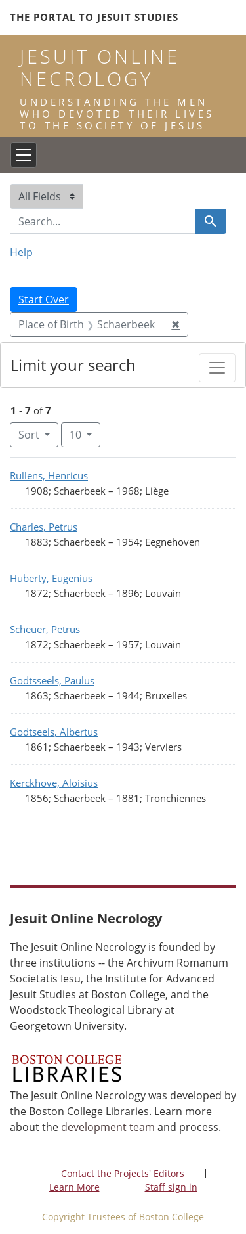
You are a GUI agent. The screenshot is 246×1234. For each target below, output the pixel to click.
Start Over (43, 299)
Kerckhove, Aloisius (54, 782)
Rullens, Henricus (49, 475)
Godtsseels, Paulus (52, 680)
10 (85, 434)
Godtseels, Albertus (54, 731)
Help (21, 252)
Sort (30, 435)
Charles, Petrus (43, 526)
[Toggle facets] (217, 367)
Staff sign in (171, 1187)
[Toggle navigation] (23, 155)
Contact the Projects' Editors (122, 1173)
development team (108, 1127)
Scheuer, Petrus (45, 629)
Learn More (74, 1187)
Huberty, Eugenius (51, 577)
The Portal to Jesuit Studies (94, 17)
